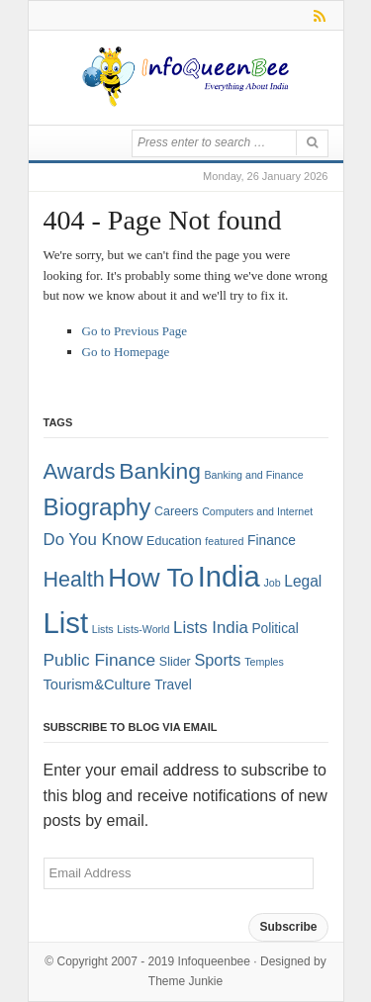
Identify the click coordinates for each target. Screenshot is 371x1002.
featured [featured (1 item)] (224, 541)
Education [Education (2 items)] (174, 541)
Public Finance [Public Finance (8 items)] (100, 660)
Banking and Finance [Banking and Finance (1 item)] (253, 475)
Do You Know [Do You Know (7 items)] (93, 539)
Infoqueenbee (214, 961)
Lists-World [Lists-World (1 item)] (143, 629)
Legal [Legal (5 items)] (303, 581)
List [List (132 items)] (66, 622)
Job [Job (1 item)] (271, 583)
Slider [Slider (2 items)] (175, 662)
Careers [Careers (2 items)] (176, 511)
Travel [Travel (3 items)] (173, 685)
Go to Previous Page (135, 330)
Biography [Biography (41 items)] (97, 507)
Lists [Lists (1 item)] (103, 629)
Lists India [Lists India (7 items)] (210, 627)
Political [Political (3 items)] (274, 628)
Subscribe (288, 927)
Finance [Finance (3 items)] (271, 540)
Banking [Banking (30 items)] (160, 471)
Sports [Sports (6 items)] (217, 660)
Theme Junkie (185, 981)
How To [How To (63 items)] (151, 577)
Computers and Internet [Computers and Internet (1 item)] (257, 511)
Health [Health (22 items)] (74, 580)
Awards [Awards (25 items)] (80, 471)
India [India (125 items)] (229, 576)
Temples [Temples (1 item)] (264, 662)
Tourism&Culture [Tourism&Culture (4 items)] (97, 684)
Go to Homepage (126, 351)
